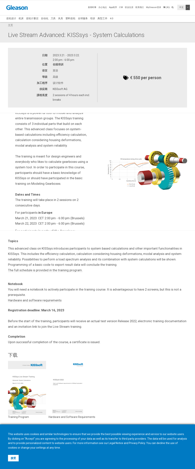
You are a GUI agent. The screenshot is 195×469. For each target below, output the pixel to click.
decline (161, 443)
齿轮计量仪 (32, 18)
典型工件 (102, 18)
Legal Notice (116, 443)
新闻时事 (92, 7)
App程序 (113, 7)
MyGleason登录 (153, 7)
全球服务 (83, 18)
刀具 (53, 18)
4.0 (111, 18)
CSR (121, 7)
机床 (21, 18)
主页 (10, 25)
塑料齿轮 (70, 18)
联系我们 (139, 7)
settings (41, 447)
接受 (13, 458)
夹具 (60, 18)
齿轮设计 (11, 18)
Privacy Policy (137, 443)
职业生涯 (129, 7)
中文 (181, 7)
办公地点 (102, 7)
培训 (92, 18)
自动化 (44, 18)
